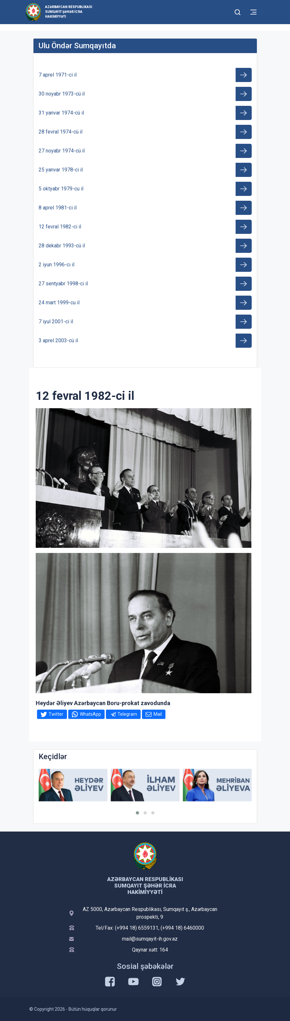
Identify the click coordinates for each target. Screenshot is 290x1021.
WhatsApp (90, 714)
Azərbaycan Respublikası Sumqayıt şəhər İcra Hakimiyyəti (68, 11)
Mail (158, 714)
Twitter (56, 714)
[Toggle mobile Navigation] (253, 12)
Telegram (127, 714)
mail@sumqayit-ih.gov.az (150, 939)
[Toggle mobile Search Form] (238, 11)
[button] (137, 813)
